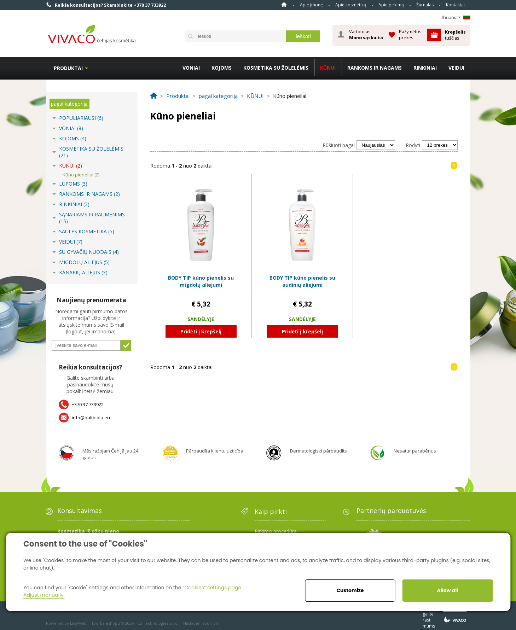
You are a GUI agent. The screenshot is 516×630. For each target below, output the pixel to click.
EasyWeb (78, 623)
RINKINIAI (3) (74, 204)
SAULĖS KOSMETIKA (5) (86, 231)
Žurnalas (425, 5)
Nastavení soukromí (202, 623)
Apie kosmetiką (350, 5)
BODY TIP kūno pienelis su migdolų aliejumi (201, 281)
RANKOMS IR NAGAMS (374, 67)
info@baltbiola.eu (91, 417)
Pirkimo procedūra (276, 531)
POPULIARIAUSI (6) (81, 118)
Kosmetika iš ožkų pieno (88, 531)
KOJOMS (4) (72, 138)
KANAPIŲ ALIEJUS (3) (83, 272)
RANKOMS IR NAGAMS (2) (89, 194)
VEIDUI (456, 67)
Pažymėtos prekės (410, 34)
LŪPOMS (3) (73, 183)
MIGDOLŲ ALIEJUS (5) (84, 262)
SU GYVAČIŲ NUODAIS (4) (89, 252)
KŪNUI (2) (70, 165)
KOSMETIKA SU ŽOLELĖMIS (275, 67)
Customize (350, 590)
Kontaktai (455, 5)
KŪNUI (328, 67)
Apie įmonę (311, 5)
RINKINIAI (425, 67)
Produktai (68, 68)
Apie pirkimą (391, 5)
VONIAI (191, 67)
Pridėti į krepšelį (200, 331)
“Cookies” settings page (211, 587)
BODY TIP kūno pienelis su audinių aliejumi (302, 281)
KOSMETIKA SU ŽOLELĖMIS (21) (91, 152)
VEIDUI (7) (70, 241)
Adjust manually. (43, 595)
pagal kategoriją (69, 103)
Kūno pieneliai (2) (81, 174)
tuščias (456, 35)
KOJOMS (221, 67)
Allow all (447, 590)
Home (284, 4)
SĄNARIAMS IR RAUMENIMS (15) (92, 217)
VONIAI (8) (71, 128)
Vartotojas (366, 35)
